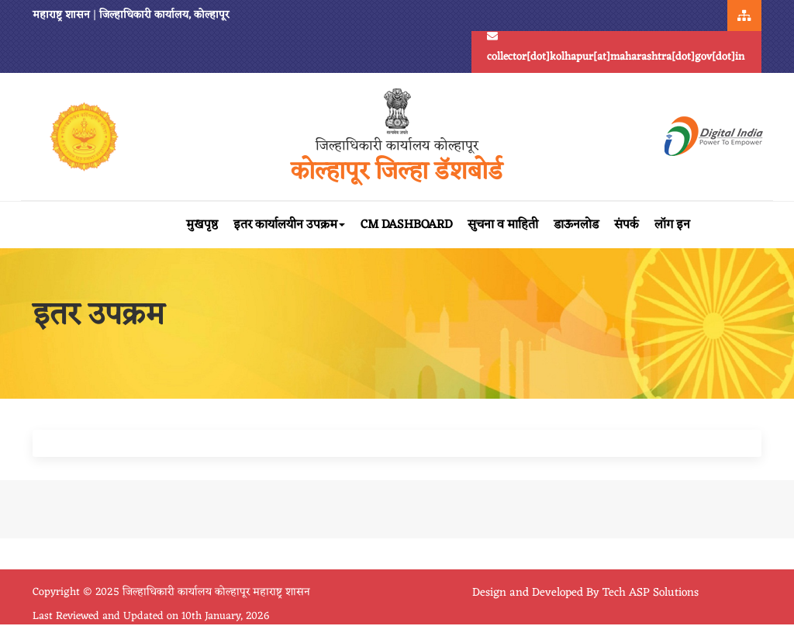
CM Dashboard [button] (406, 225)
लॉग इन (672, 225)
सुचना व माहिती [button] (503, 225)
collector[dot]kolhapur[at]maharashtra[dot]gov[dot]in (615, 49)
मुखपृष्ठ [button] (202, 225)
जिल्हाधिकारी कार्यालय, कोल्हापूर (164, 15)
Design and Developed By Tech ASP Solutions (585, 593)
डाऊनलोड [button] (576, 225)
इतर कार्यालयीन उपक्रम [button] (289, 225)
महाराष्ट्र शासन (61, 15)
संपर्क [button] (626, 225)
